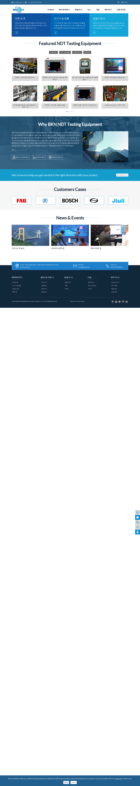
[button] (66, 159)
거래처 (67, 336)
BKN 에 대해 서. (64, 10)
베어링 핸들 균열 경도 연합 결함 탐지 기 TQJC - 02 (25, 153)
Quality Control (55, 204)
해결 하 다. (79, 10)
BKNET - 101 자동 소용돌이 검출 (55, 152)
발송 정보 (114, 336)
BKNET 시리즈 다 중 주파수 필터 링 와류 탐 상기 (55, 126)
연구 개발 (114, 333)
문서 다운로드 (92, 333)
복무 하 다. (108, 10)
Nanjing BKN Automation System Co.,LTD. (32, 349)
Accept (73, 782)
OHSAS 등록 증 (57, 296)
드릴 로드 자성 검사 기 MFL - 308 (115, 152)
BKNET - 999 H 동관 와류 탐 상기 (25, 125)
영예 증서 (44, 333)
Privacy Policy (80, 349)
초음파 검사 (99, 65)
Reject (66, 782)
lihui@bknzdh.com (18, 2)
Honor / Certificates (21, 204)
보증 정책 (114, 339)
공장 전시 (44, 336)
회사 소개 (44, 330)
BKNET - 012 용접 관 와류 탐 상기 (115, 125)
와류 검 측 (20, 65)
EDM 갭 (87, 100)
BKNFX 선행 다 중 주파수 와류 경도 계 (85, 152)
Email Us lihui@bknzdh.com (84, 313)
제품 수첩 (91, 330)
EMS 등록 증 (96, 296)
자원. (98, 10)
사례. (66, 333)
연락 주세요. (121, 10)
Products (50, 10)
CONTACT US (122, 222)
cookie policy (118, 778)
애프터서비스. (115, 330)
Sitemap (72, 349)
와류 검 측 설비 (18, 296)
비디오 (90, 336)
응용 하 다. (68, 330)
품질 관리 (44, 339)
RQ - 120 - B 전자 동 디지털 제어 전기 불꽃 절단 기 (85, 126)
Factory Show (39, 205)
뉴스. (89, 10)
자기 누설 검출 (61, 65)
